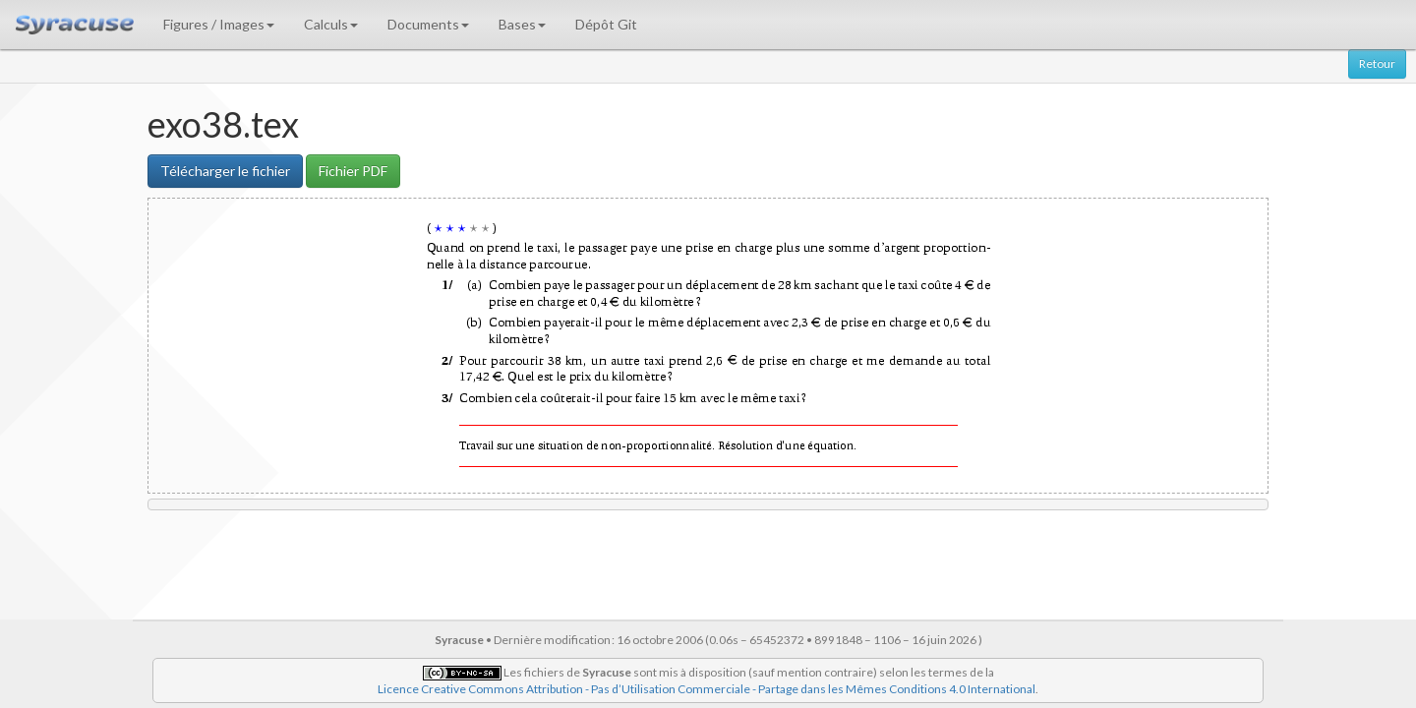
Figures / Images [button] (218, 24)
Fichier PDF (353, 170)
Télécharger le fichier (225, 170)
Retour (1377, 63)
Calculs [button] (331, 24)
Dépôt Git (606, 24)
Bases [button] (522, 24)
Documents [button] (428, 24)
